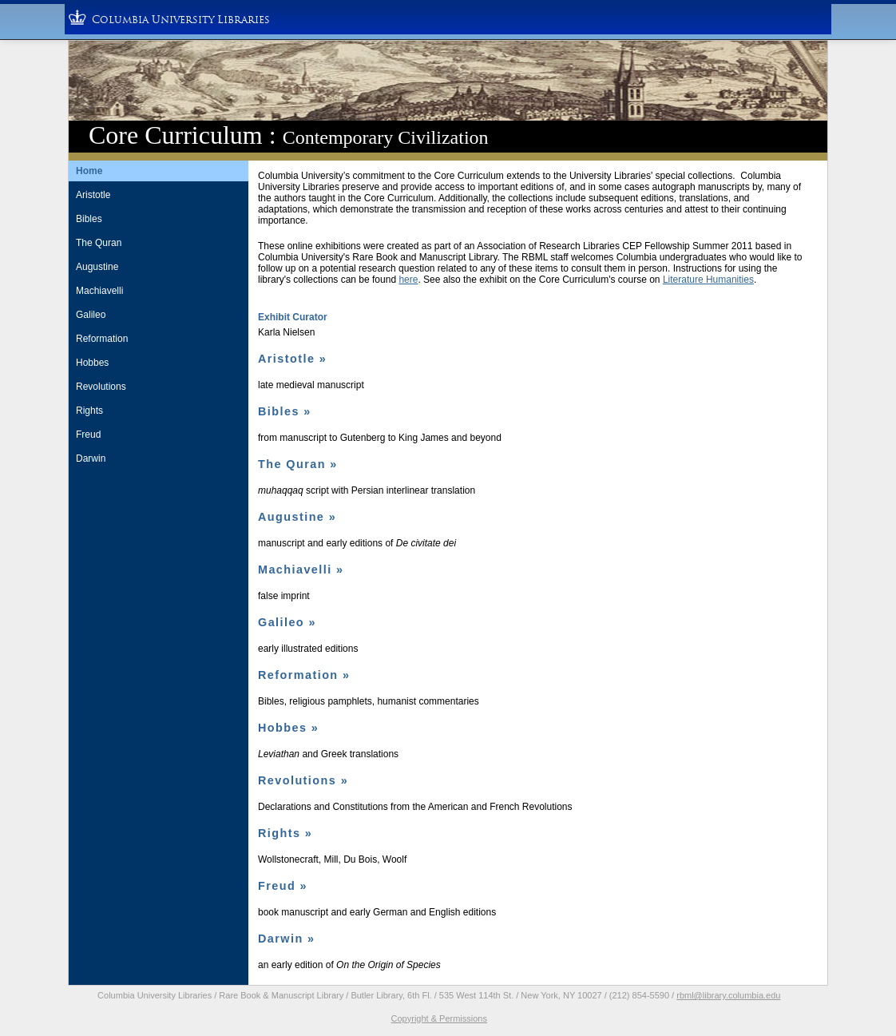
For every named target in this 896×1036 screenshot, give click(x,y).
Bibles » (284, 411)
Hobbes (92, 362)
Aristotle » (292, 358)
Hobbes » (288, 727)
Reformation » (304, 675)
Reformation (102, 338)
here (408, 279)
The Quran (98, 242)
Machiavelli (99, 290)
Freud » (282, 885)
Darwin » (286, 938)
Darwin (90, 458)
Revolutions (101, 386)
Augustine (97, 266)
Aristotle (93, 194)
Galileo (90, 314)
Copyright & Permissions (439, 1018)
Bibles (89, 218)
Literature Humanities (708, 279)
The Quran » (298, 464)
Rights (89, 410)
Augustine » (297, 516)
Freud (88, 434)
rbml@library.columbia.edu (728, 995)
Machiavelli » (301, 569)
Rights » (285, 833)
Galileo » (287, 622)
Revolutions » (303, 780)
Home (89, 171)
